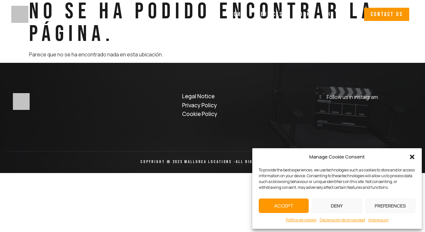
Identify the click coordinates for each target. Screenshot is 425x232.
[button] (412, 157)
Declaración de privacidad (342, 220)
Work (302, 14)
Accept (284, 205)
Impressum (378, 220)
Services (270, 14)
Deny (337, 205)
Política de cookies (301, 220)
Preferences (390, 205)
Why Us (333, 14)
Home (237, 14)
